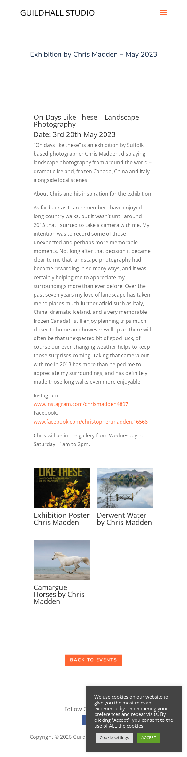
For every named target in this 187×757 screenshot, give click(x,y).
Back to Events (93, 660)
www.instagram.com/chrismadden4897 (81, 404)
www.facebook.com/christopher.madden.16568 (91, 421)
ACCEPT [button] (148, 737)
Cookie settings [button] (114, 737)
